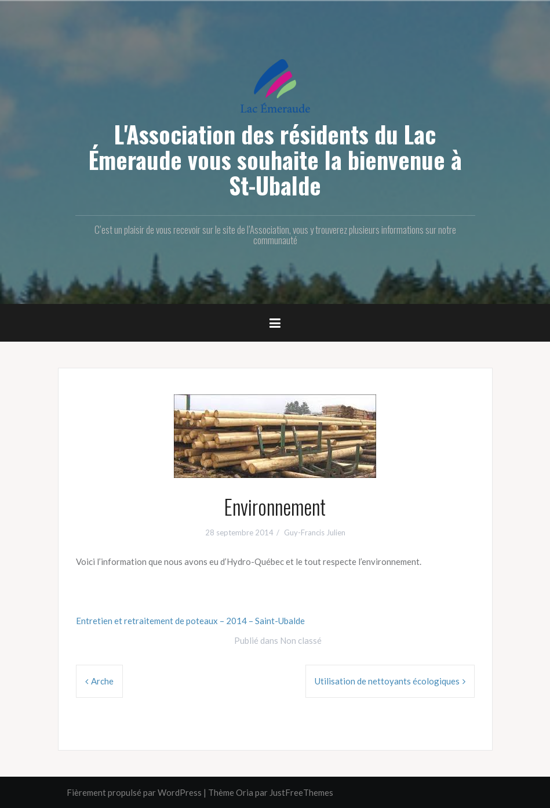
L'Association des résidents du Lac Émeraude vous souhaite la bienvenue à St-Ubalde (275, 159)
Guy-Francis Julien (314, 532)
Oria (244, 792)
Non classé (301, 640)
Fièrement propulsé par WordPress (134, 792)
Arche (102, 681)
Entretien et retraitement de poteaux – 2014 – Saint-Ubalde (190, 620)
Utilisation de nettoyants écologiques (387, 681)
